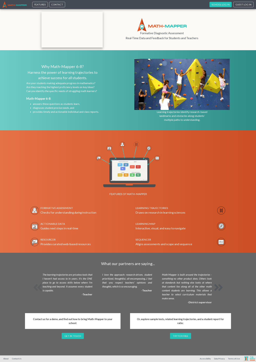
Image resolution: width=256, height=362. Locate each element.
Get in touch (72, 336)
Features (40, 4)
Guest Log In (243, 4)
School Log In (221, 4)
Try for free (180, 336)
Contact (57, 4)
